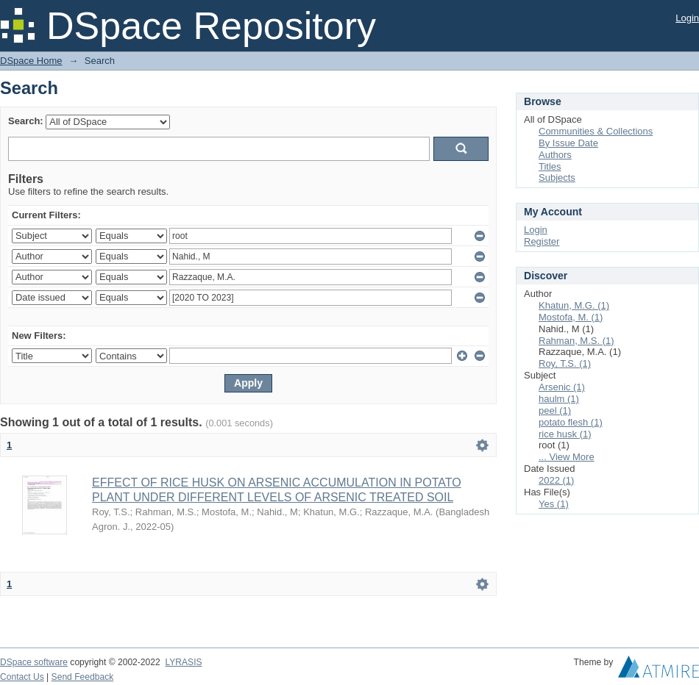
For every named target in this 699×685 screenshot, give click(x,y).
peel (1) (555, 410)
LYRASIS (183, 662)
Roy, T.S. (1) (565, 363)
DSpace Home (31, 60)
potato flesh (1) (571, 422)
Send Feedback (83, 677)
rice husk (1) (565, 434)
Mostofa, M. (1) (571, 317)
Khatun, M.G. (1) (574, 305)
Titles (550, 166)
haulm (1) (559, 398)
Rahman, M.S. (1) (576, 340)
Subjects (557, 177)
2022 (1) (556, 480)
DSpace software (34, 662)
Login (687, 18)
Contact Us (22, 677)
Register (541, 241)
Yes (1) (554, 503)
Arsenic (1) (562, 386)
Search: (25, 120)
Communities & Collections (596, 131)
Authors (555, 154)
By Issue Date (568, 142)
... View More (567, 456)
